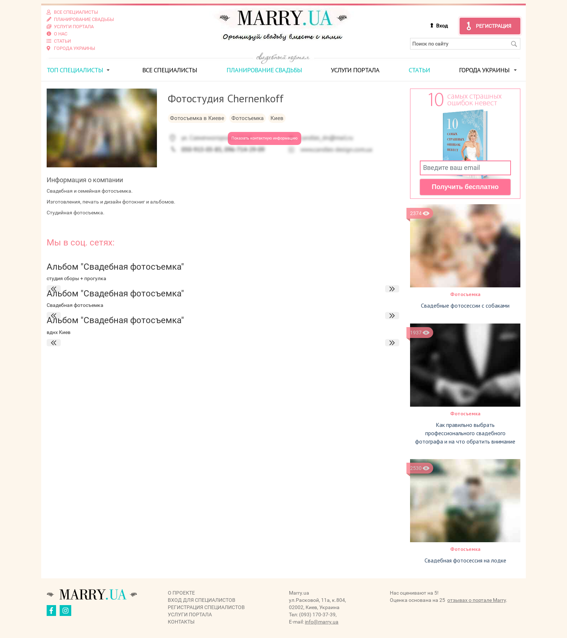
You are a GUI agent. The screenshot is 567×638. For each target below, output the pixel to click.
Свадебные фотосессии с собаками (465, 305)
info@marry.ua (321, 622)
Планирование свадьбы (264, 70)
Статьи (419, 70)
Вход (442, 26)
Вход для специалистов (201, 600)
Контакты (181, 622)
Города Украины (484, 70)
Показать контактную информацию (264, 138)
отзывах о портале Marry (476, 600)
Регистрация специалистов (206, 607)
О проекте (181, 593)
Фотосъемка (465, 294)
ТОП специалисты (75, 70)
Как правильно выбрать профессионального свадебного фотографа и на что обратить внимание (465, 433)
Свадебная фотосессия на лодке (465, 560)
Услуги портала (355, 70)
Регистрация (493, 26)
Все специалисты (169, 70)
